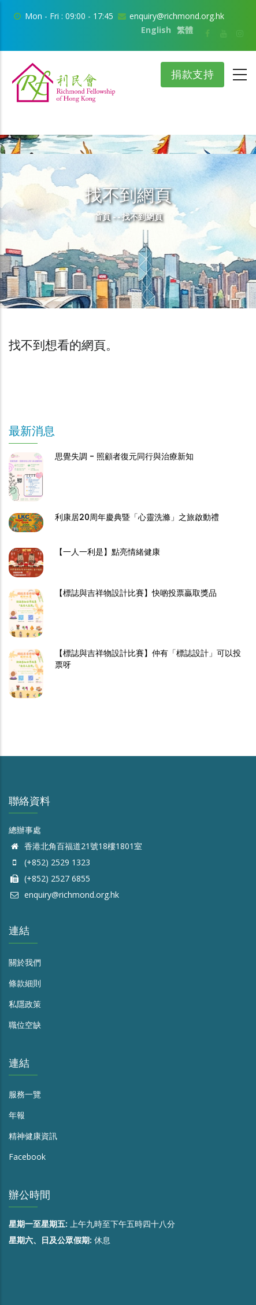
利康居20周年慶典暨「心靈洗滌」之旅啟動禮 (137, 517)
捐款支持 (192, 74)
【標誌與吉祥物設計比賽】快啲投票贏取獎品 (136, 593)
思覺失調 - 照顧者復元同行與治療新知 (124, 456)
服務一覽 (25, 1094)
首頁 (102, 216)
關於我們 (25, 962)
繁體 (185, 29)
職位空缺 (25, 1024)
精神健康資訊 (33, 1135)
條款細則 (25, 983)
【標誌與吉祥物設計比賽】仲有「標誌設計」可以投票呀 (148, 658)
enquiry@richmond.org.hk (64, 894)
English (156, 29)
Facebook (27, 1156)
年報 (17, 1114)
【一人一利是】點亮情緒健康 (107, 552)
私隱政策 (25, 1003)
